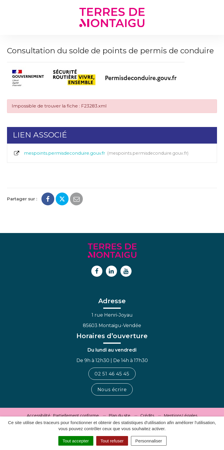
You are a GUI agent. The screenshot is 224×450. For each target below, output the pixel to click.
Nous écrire (112, 389)
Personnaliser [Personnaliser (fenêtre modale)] (148, 440)
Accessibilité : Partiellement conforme (63, 415)
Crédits (147, 415)
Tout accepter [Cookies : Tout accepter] (76, 440)
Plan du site (119, 415)
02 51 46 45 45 (112, 374)
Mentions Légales (180, 415)
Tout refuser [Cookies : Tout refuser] (112, 440)
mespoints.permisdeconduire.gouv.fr (100, 153)
